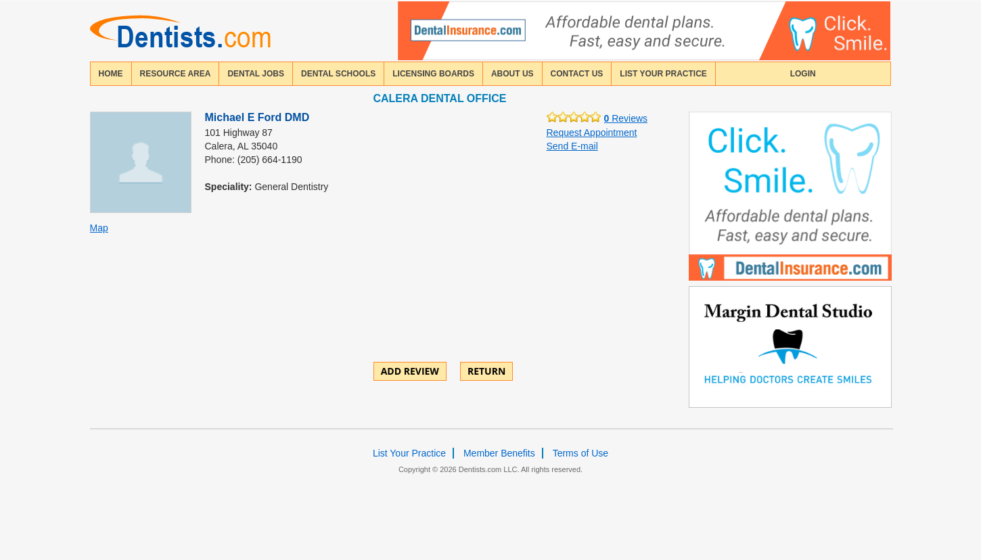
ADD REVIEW (410, 371)
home (111, 73)
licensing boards (433, 73)
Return (486, 371)
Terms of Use (580, 453)
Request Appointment (592, 132)
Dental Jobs (255, 73)
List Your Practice (663, 73)
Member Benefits (499, 453)
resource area (175, 73)
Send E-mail (572, 146)
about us (512, 73)
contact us (577, 73)
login (803, 73)
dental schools (338, 73)
